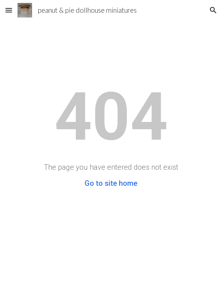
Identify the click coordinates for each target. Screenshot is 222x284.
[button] (8, 10)
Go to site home (111, 183)
